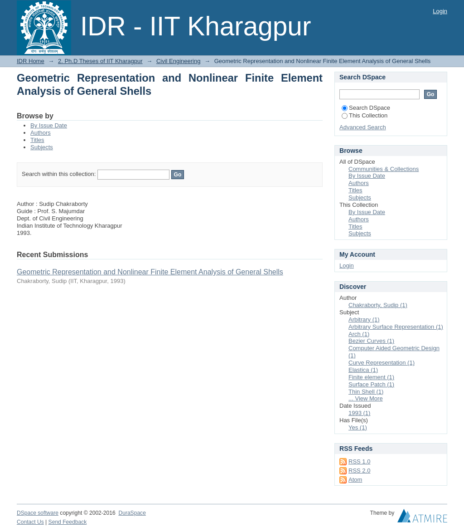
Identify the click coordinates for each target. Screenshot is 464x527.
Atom (355, 479)
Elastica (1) (363, 369)
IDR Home (30, 61)
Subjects (41, 147)
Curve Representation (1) (381, 362)
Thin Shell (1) (365, 391)
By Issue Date (48, 125)
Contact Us (30, 522)
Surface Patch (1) (371, 384)
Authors (40, 132)
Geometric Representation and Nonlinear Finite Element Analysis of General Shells (150, 272)
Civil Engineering (178, 61)
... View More (365, 398)
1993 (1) (359, 413)
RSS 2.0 (359, 470)
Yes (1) (357, 427)
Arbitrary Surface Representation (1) (395, 326)
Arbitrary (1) (364, 319)
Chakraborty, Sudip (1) (377, 305)
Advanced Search (362, 127)
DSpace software (37, 513)
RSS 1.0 (359, 461)
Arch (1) (358, 334)
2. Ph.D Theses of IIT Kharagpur (100, 61)
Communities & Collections (383, 169)
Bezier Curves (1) (371, 340)
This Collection (364, 115)
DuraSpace (131, 513)
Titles (37, 140)
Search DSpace (366, 107)
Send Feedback (67, 522)
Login (440, 11)
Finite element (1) (371, 377)
